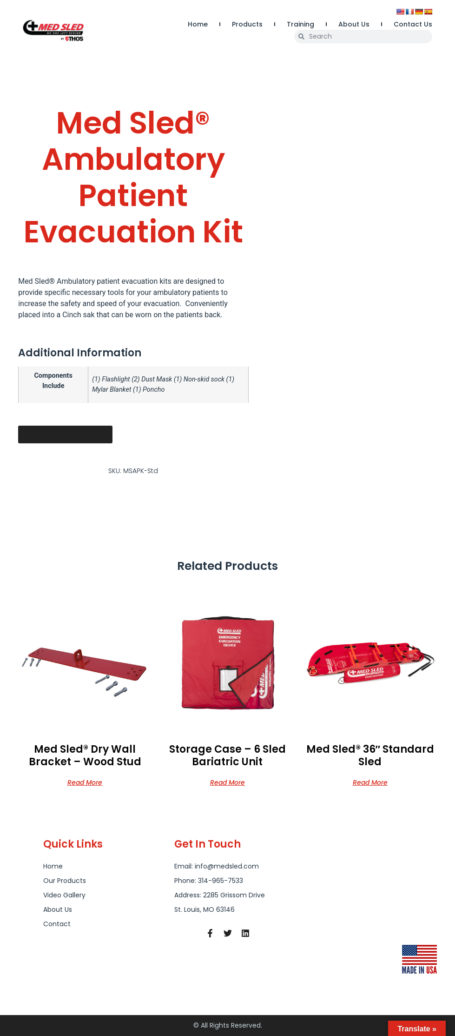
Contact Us (413, 24)
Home (198, 24)
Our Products (64, 880)
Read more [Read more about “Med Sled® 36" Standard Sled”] (370, 782)
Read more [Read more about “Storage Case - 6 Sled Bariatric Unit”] (227, 782)
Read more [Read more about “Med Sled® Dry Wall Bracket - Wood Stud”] (84, 782)
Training (300, 24)
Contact (57, 924)
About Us (353, 24)
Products (247, 24)
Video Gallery (64, 895)
